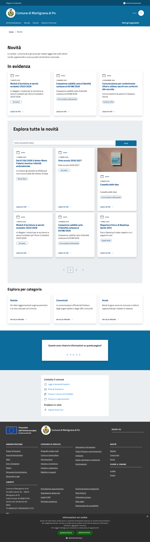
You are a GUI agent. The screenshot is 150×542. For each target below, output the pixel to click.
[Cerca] (141, 13)
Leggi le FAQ (46, 497)
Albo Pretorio (80, 493)
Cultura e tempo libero (50, 455)
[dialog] (75, 528)
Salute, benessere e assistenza (87, 459)
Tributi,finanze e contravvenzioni (88, 451)
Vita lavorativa (46, 459)
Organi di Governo (13, 451)
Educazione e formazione (85, 447)
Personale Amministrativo (16, 472)
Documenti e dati (13, 476)
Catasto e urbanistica (49, 467)
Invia (126, 143)
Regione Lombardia (13, 3)
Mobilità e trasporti (48, 472)
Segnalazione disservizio (50, 493)
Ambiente (79, 455)
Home (11, 31)
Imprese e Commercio (49, 463)
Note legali (79, 501)
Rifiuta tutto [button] (84, 533)
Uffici (8, 459)
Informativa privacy (83, 497)
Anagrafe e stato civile (50, 451)
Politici (8, 467)
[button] (75, 538)
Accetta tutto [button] (66, 533)
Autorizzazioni (81, 464)
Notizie (113, 451)
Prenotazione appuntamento (52, 488)
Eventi (112, 475)
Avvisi (14, 76)
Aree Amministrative (14, 455)
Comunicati (114, 455)
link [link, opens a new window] (97, 528)
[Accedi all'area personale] (132, 3)
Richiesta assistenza (49, 501)
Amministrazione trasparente (87, 488)
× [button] (147, 516)
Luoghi (113, 471)
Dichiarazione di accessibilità (86, 505)
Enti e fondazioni (12, 463)
